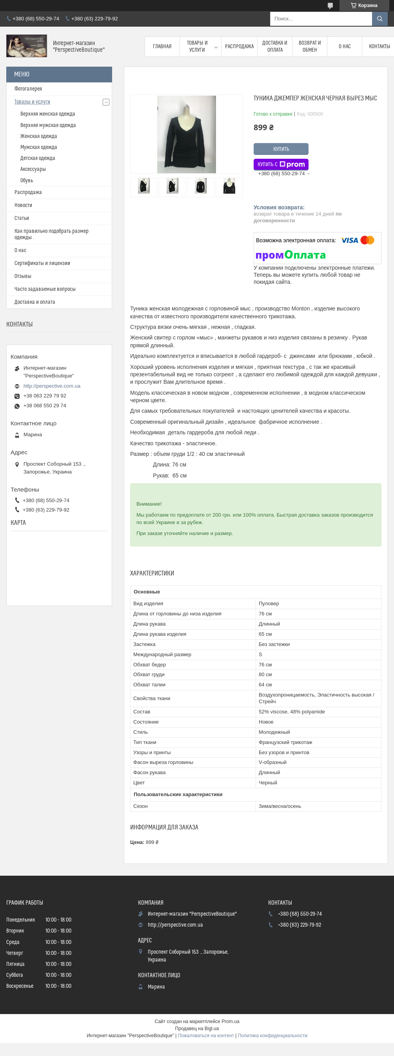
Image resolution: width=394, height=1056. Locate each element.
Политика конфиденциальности (272, 1035)
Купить (281, 149)
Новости (23, 205)
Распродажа (239, 47)
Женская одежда (38, 136)
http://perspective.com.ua (52, 386)
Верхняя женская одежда (47, 114)
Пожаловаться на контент (206, 1035)
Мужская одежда (38, 147)
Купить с (281, 164)
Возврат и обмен (310, 46)
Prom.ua (230, 1021)
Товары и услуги (197, 46)
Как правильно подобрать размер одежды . (52, 234)
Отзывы (23, 276)
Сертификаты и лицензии (42, 263)
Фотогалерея (28, 89)
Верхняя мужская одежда (48, 125)
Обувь (26, 181)
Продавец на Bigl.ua (197, 1028)
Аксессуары (33, 169)
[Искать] (380, 19)
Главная (162, 47)
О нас (345, 47)
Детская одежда (37, 158)
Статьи (22, 218)
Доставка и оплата (274, 46)
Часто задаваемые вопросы (45, 289)
